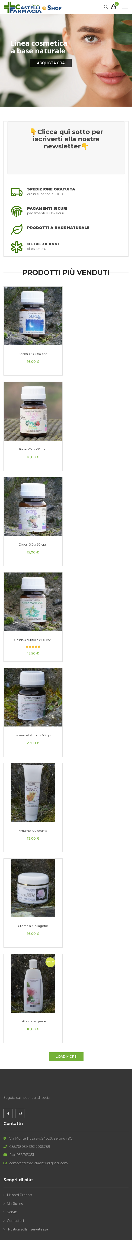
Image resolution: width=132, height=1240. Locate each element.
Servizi (12, 1212)
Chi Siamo (15, 1203)
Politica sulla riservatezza (27, 1229)
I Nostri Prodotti (20, 1195)
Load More (66, 1056)
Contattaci (15, 1221)
